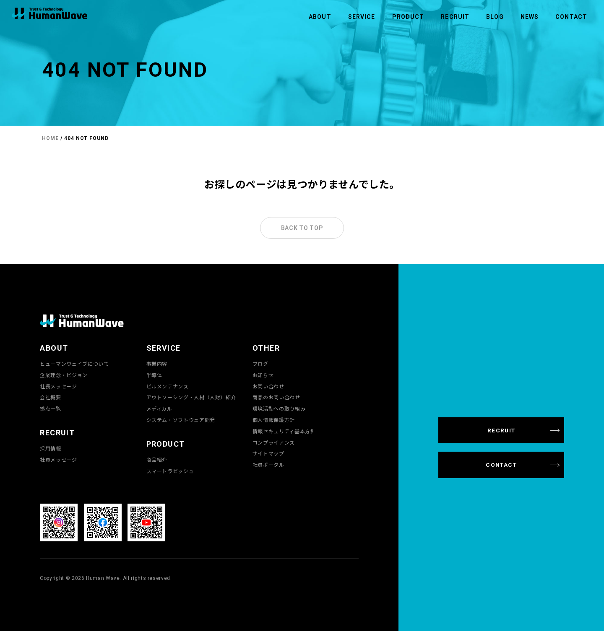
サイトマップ (268, 453)
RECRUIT (455, 16)
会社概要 (50, 397)
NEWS (530, 16)
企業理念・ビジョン (64, 375)
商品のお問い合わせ (276, 397)
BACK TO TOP (302, 228)
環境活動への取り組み (279, 408)
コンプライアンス (274, 442)
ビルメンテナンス (167, 386)
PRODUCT (408, 16)
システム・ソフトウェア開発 (180, 419)
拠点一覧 (50, 408)
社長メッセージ (58, 386)
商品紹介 (157, 459)
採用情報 (50, 448)
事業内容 (157, 363)
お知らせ (263, 375)
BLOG (494, 16)
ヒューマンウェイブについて (74, 363)
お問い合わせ (268, 386)
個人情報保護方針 (274, 419)
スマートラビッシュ (170, 471)
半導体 (154, 375)
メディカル (159, 408)
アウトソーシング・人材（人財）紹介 (191, 397)
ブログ (260, 363)
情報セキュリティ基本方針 (284, 431)
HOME (50, 138)
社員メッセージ (58, 459)
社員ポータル (268, 464)
